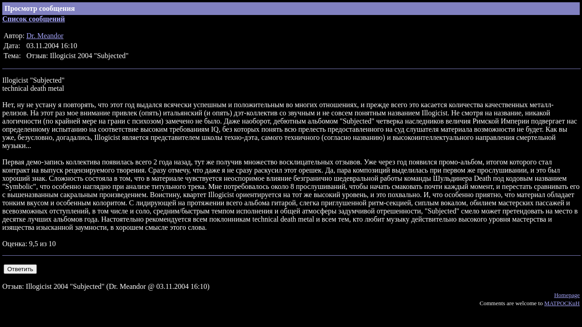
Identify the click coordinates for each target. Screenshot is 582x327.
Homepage (567, 295)
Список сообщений (33, 19)
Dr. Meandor (45, 36)
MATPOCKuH (562, 303)
